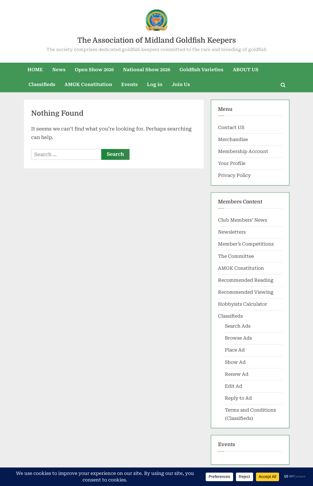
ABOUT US (246, 69)
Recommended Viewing (245, 292)
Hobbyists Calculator (242, 304)
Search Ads (238, 326)
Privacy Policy (234, 175)
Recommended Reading (245, 280)
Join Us (181, 84)
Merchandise (233, 139)
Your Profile (231, 163)
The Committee (236, 256)
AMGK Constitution (88, 84)
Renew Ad (237, 374)
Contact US (231, 127)
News (59, 69)
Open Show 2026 (94, 69)
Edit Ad (233, 386)
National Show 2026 (146, 69)
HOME (35, 69)
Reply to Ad (238, 398)
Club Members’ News (242, 220)
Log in (154, 84)
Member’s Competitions (246, 244)
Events (129, 84)
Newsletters (232, 232)
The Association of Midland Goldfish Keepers (156, 40)
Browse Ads (238, 338)
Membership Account (243, 151)
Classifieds (42, 84)
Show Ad (235, 362)
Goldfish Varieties (201, 69)
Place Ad (235, 350)
